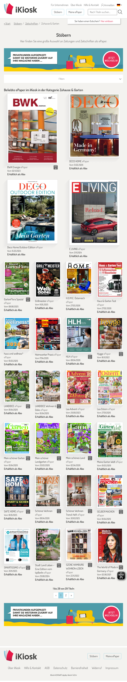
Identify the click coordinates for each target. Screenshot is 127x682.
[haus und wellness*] (17, 333)
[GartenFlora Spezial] (17, 278)
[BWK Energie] (32, 128)
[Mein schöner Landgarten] (48, 438)
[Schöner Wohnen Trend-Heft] (79, 490)
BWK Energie (17, 167)
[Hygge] (110, 333)
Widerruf (97, 668)
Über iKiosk (76, 5)
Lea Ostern (106, 409)
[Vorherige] (71, 595)
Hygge (104, 353)
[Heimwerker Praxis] (48, 334)
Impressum (112, 668)
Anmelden (107, 5)
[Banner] (63, 59)
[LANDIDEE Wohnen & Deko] (48, 386)
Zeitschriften (31, 23)
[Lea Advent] (79, 387)
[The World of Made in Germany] (110, 546)
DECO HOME (79, 161)
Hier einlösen (107, 21)
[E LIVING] (94, 212)
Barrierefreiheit (79, 668)
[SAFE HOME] (17, 491)
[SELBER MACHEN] (110, 491)
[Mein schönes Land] (79, 438)
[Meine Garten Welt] (110, 440)
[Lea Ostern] (110, 387)
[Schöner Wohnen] (48, 490)
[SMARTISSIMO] (17, 546)
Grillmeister (44, 301)
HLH (72, 356)
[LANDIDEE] (17, 386)
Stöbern (58, 12)
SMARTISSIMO (15, 567)
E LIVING (77, 249)
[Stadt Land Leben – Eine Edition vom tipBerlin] (48, 545)
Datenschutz (60, 668)
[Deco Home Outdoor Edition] (32, 212)
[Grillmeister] (48, 279)
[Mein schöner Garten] (17, 438)
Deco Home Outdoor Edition (25, 247)
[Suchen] (120, 12)
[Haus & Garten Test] (110, 279)
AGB (47, 668)
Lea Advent (75, 409)
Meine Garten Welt (110, 461)
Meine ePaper (75, 12)
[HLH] (79, 335)
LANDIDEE (13, 406)
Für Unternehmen (59, 5)
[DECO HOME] (94, 125)
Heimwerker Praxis (48, 354)
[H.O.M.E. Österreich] (79, 278)
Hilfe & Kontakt (91, 5)
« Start (7, 23)
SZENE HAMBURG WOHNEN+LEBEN (75, 568)
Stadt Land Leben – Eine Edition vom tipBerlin (44, 569)
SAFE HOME (13, 511)
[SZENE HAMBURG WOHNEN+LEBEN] (79, 544)
